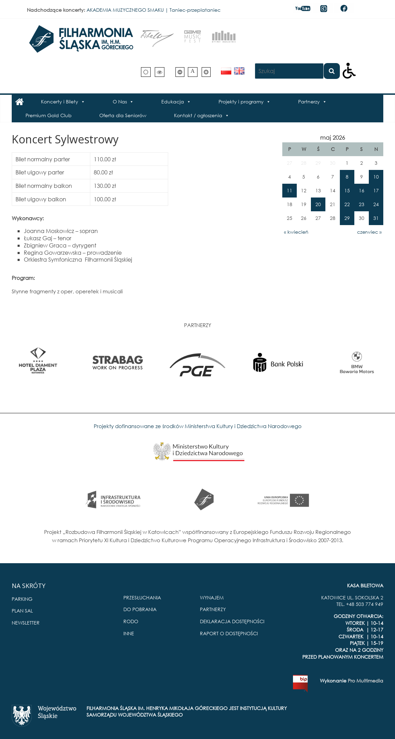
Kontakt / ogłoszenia (198, 115)
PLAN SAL (22, 610)
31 (376, 218)
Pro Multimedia (365, 680)
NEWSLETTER (26, 622)
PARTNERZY (213, 609)
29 (347, 218)
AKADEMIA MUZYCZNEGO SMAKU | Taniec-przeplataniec (154, 10)
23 (361, 204)
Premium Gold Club (49, 115)
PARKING (22, 599)
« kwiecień (296, 232)
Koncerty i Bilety (59, 101)
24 (376, 204)
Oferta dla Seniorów (122, 115)
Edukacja (172, 101)
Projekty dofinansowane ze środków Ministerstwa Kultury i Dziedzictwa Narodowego (198, 426)
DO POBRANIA (139, 609)
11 (289, 190)
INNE (128, 633)
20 (318, 204)
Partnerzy (309, 101)
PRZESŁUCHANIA (142, 597)
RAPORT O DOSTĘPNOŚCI (229, 633)
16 (361, 190)
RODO (130, 621)
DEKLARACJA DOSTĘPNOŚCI (232, 621)
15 (347, 190)
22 (347, 204)
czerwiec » (369, 232)
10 (376, 176)
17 (376, 190)
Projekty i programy (241, 101)
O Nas (120, 101)
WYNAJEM (212, 597)
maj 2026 (332, 137)
